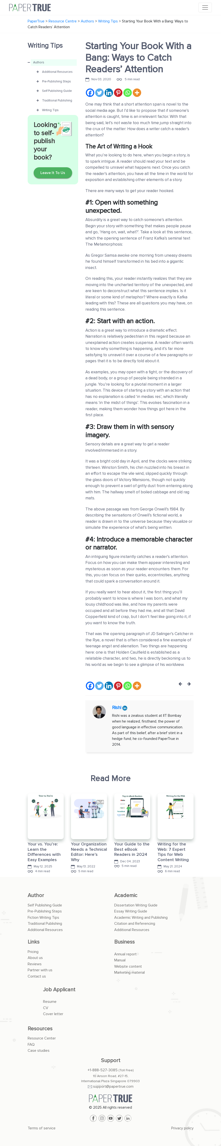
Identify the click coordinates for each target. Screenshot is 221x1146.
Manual (120, 960)
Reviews (35, 964)
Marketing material (129, 972)
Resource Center (42, 1038)
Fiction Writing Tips (43, 917)
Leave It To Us (52, 172)
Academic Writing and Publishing (141, 917)
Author (36, 895)
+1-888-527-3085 (103, 1070)
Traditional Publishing (45, 923)
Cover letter (53, 1014)
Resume (50, 1001)
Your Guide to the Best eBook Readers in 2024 (132, 849)
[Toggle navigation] (205, 7)
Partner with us (40, 970)
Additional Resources (45, 929)
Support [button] (110, 1060)
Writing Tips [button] (50, 110)
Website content (128, 966)
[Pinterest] (118, 92)
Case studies (39, 1050)
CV (45, 1007)
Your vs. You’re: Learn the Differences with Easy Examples (44, 851)
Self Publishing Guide (45, 905)
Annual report (125, 954)
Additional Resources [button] (57, 72)
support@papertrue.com (113, 1086)
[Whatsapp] (127, 92)
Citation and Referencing (134, 923)
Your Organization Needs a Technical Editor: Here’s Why (89, 851)
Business (124, 942)
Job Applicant (59, 989)
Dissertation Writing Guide (136, 905)
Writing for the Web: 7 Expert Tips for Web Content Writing (173, 851)
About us (35, 957)
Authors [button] (38, 62)
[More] (137, 92)
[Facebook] (90, 92)
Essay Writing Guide (130, 911)
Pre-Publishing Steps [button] (56, 81)
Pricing (33, 951)
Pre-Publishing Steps (45, 911)
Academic (125, 895)
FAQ (31, 1044)
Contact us (37, 976)
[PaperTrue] (110, 1098)
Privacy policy (182, 1128)
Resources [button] (40, 1028)
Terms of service (42, 1128)
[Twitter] (99, 92)
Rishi (117, 707)
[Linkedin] (109, 92)
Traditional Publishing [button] (57, 100)
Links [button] (33, 942)
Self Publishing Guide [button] (57, 91)
